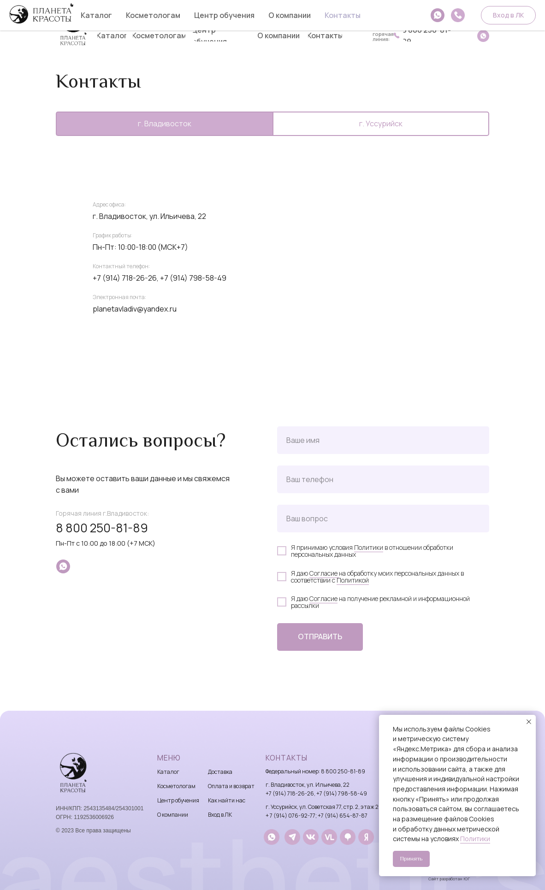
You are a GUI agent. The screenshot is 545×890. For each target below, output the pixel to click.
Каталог (168, 772)
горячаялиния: (383, 36)
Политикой (353, 580)
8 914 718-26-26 (393, 17)
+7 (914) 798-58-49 (193, 278)
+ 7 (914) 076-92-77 (290, 815)
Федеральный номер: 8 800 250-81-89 (315, 771)
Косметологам (176, 786)
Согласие (324, 573)
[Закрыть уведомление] (528, 721)
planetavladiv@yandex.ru (135, 309)
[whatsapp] (63, 566)
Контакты (287, 758)
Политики (368, 547)
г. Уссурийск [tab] (381, 123)
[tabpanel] (272, 295)
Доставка (220, 772)
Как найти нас (226, 800)
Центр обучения (178, 800)
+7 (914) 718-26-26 (290, 793)
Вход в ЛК (220, 815)
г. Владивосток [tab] (164, 123)
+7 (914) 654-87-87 (342, 815)
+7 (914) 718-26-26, (126, 278)
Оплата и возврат (231, 786)
